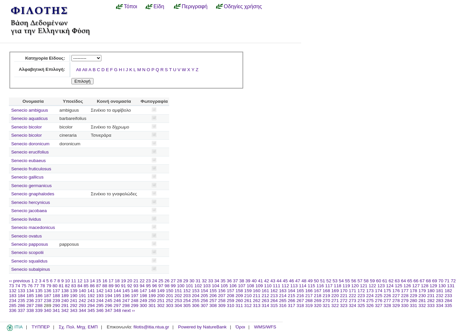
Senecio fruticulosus (31, 168)
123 (381, 285)
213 (274, 295)
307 (204, 305)
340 (47, 310)
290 (56, 305)
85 (86, 285)
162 (274, 290)
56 (353, 280)
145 (126, 290)
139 (73, 290)
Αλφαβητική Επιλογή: (42, 69)
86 (92, 285)
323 (344, 305)
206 (213, 295)
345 (91, 310)
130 (442, 285)
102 (198, 285)
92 (129, 285)
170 (344, 290)
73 (11, 285)
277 (387, 300)
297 (117, 305)
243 (91, 300)
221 (344, 295)
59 (372, 280)
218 (318, 295)
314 (265, 305)
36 (229, 280)
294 (91, 305)
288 (39, 305)
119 (346, 285)
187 (47, 295)
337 (21, 310)
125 (398, 285)
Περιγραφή (194, 6)
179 (422, 290)
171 (352, 290)
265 (283, 300)
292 (73, 305)
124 (390, 285)
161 (265, 290)
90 (117, 285)
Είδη (158, 6)
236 (30, 300)
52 (328, 280)
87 (98, 285)
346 (100, 310)
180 (431, 290)
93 (135, 285)
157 (230, 290)
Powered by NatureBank (202, 326)
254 (187, 300)
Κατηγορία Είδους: (45, 58)
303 (169, 305)
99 (173, 285)
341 (56, 310)
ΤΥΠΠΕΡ (41, 326)
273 (352, 300)
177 (404, 290)
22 (142, 280)
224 (370, 295)
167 (318, 290)
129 (433, 285)
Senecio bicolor (26, 127)
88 (104, 285)
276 (378, 300)
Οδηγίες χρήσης (243, 6)
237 (39, 300)
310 (230, 305)
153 (195, 290)
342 (65, 310)
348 (117, 310)
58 (366, 280)
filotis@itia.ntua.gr (151, 326)
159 (248, 290)
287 (30, 305)
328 (387, 305)
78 (42, 285)
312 (248, 305)
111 (276, 285)
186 (39, 295)
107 (242, 285)
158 (239, 290)
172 (361, 290)
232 (439, 295)
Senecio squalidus (29, 261)
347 (108, 310)
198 (143, 295)
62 (390, 280)
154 (204, 290)
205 (204, 295)
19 (123, 280)
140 (82, 290)
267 (300, 300)
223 (361, 295)
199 (152, 295)
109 (259, 285)
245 (108, 300)
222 (352, 295)
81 (61, 285)
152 (187, 290)
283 (439, 300)
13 (86, 280)
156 (221, 290)
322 (335, 305)
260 (239, 300)
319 (309, 305)
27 (173, 280)
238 (47, 300)
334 (439, 305)
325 (361, 305)
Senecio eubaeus (28, 160)
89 (111, 285)
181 (439, 290)
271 (335, 300)
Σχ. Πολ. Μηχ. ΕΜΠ (78, 326)
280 (413, 300)
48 (304, 280)
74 (17, 285)
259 (230, 300)
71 (447, 280)
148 (152, 290)
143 (108, 290)
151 (178, 290)
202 (178, 295)
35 (223, 280)
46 (291, 280)
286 (21, 305)
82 (67, 285)
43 (272, 280)
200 (161, 295)
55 (347, 280)
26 (167, 280)
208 (230, 295)
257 (213, 300)
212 (265, 295)
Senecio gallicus (27, 177)
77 (36, 285)
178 (413, 290)
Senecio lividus (26, 219)
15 (98, 280)
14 (92, 280)
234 (12, 300)
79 (48, 285)
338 (30, 310)
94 (142, 285)
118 (337, 285)
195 (117, 295)
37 (235, 280)
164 (291, 290)
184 (21, 295)
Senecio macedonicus (33, 227)
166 (309, 290)
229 (413, 295)
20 (129, 280)
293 (82, 305)
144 (117, 290)
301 (152, 305)
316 (283, 305)
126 (407, 285)
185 (30, 295)
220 (335, 295)
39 (248, 280)
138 (65, 290)
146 (135, 290)
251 (161, 300)
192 (91, 295)
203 (187, 295)
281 (422, 300)
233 (448, 295)
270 (326, 300)
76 (30, 285)
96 (154, 285)
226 (387, 295)
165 (300, 290)
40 (253, 280)
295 (100, 305)
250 (152, 300)
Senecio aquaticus (29, 118)
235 (21, 300)
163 (283, 290)
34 (216, 280)
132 (12, 290)
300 (143, 305)
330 (404, 305)
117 (329, 285)
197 (135, 295)
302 (161, 305)
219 (326, 295)
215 (291, 295)
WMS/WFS (265, 326)
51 (322, 280)
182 (448, 290)
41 (260, 280)
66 (415, 280)
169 (335, 290)
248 (135, 300)
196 (126, 295)
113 (294, 285)
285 (12, 305)
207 (221, 295)
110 (268, 285)
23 (148, 280)
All (78, 69)
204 (195, 295)
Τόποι (130, 6)
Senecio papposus (29, 244)
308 (213, 305)
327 (378, 305)
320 (318, 305)
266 (291, 300)
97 (160, 285)
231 (431, 295)
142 (100, 290)
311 (239, 305)
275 (370, 300)
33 (210, 280)
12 (79, 280)
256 (204, 300)
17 (111, 280)
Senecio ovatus (26, 236)
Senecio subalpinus (30, 269)
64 (403, 280)
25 (160, 280)
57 (359, 280)
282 (431, 300)
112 (285, 285)
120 (355, 285)
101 (189, 285)
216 (300, 295)
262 (256, 300)
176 (396, 290)
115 (311, 285)
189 (65, 295)
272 (344, 300)
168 (326, 290)
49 (310, 280)
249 (143, 300)
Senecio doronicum (30, 143)
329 (396, 305)
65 (409, 280)
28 (179, 280)
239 (56, 300)
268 (309, 300)
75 (23, 285)
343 (73, 310)
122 (372, 285)
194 (108, 295)
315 (274, 305)
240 (65, 300)
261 (248, 300)
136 (47, 290)
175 (387, 290)
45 (285, 280)
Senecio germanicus (31, 185)
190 (73, 295)
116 (320, 285)
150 (169, 290)
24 (154, 280)
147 (143, 290)
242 (82, 300)
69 (434, 280)
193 (100, 295)
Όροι (240, 326)
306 (195, 305)
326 (370, 305)
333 (431, 305)
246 (117, 300)
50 (316, 280)
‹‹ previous (19, 280)
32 (204, 280)
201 (169, 295)
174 (378, 290)
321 (326, 305)
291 (65, 305)
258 (221, 300)
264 (274, 300)
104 (216, 285)
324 (352, 305)
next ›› (128, 310)
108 (250, 285)
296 (108, 305)
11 (73, 280)
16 (104, 280)
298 (126, 305)
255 (195, 300)
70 (440, 280)
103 (207, 285)
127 (416, 285)
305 (187, 305)
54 (341, 280)
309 (221, 305)
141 (91, 290)
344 (82, 310)
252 (169, 300)
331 (413, 305)
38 (241, 280)
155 (213, 290)
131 (451, 285)
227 (396, 295)
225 (378, 295)
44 (278, 280)
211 (256, 295)
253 (178, 300)
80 (55, 285)
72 (453, 280)
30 (191, 280)
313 (256, 305)
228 (404, 295)
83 (73, 285)
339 (39, 310)
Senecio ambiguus (29, 110)
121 (364, 285)
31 (198, 280)
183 (12, 295)
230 (422, 295)
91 (123, 285)
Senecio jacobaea (29, 210)
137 (56, 290)
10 (67, 280)
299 (135, 305)
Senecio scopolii (27, 252)
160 (256, 290)
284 (448, 300)
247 (126, 300)
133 (21, 290)
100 (181, 285)
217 (309, 295)
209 (239, 295)
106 (233, 285)
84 (79, 285)
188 (56, 295)
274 (361, 300)
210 (248, 295)
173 (370, 290)
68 (428, 280)
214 (283, 295)
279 (404, 300)
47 (297, 280)
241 (73, 300)
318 (300, 305)
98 (167, 285)
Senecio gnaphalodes (32, 193)
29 (185, 280)
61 (384, 280)
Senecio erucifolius (30, 152)
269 (318, 300)
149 (161, 290)
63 (397, 280)
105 (224, 285)
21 (135, 280)
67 (422, 280)
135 (39, 290)
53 (334, 280)
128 (425, 285)
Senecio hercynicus (30, 202)
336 (12, 310)
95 (148, 285)
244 (100, 300)
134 (30, 290)
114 (302, 285)
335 (448, 305)
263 (265, 300)
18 (117, 280)
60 (378, 280)
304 (178, 305)
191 (82, 295)
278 (396, 300)
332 (422, 305)
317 (291, 305)
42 (266, 280)
